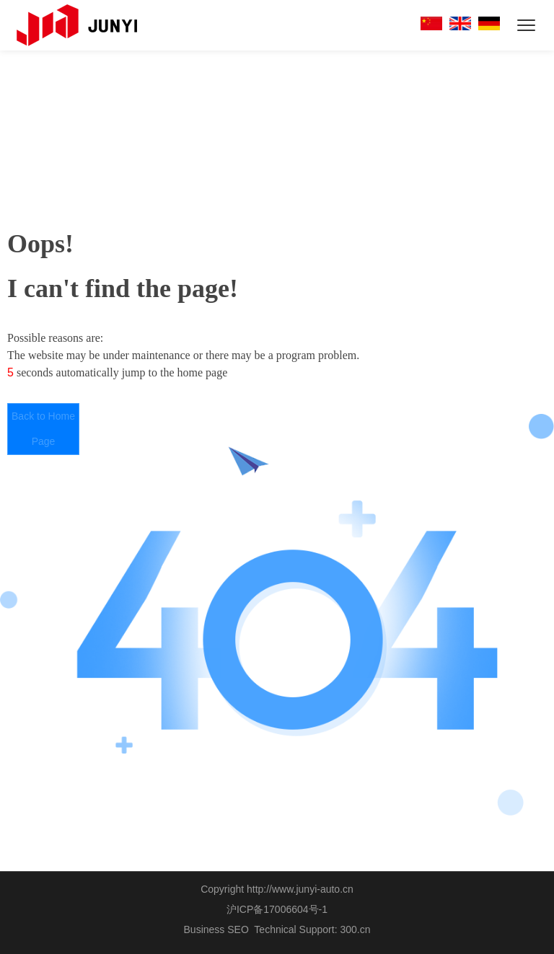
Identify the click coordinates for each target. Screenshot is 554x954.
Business (204, 929)
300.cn (355, 929)
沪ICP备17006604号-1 (277, 909)
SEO (238, 929)
